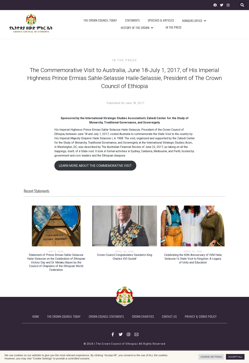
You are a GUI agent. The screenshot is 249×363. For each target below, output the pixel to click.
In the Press (173, 27)
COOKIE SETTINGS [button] (211, 356)
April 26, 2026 (193, 251)
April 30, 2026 (124, 251)
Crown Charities (143, 316)
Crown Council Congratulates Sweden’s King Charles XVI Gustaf (124, 256)
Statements (132, 20)
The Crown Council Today (100, 20)
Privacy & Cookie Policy (201, 316)
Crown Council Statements (106, 316)
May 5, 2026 (56, 251)
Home (35, 316)
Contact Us (169, 316)
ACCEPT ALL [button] (235, 356)
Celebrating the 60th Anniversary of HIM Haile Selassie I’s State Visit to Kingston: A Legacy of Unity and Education (193, 258)
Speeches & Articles (161, 20)
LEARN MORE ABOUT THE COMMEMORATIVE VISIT (95, 165)
